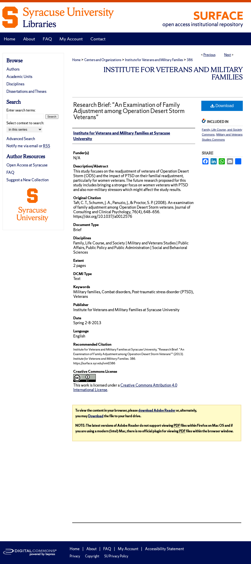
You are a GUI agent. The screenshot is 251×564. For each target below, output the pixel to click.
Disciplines (15, 84)
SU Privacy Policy (116, 556)
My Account (128, 548)
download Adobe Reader (156, 410)
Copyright (92, 556)
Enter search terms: (21, 110)
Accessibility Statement (164, 548)
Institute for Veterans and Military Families (154, 60)
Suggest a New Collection (27, 180)
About (91, 548)
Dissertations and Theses (26, 91)
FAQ (10, 172)
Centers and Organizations (102, 60)
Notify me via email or (28, 146)
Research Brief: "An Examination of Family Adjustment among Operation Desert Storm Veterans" (129, 111)
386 (190, 60)
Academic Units (19, 76)
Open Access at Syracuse (27, 165)
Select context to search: (25, 123)
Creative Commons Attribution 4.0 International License (125, 387)
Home (76, 60)
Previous (209, 55)
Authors (12, 69)
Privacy (75, 556)
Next (227, 55)
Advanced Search (20, 138)
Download (222, 106)
